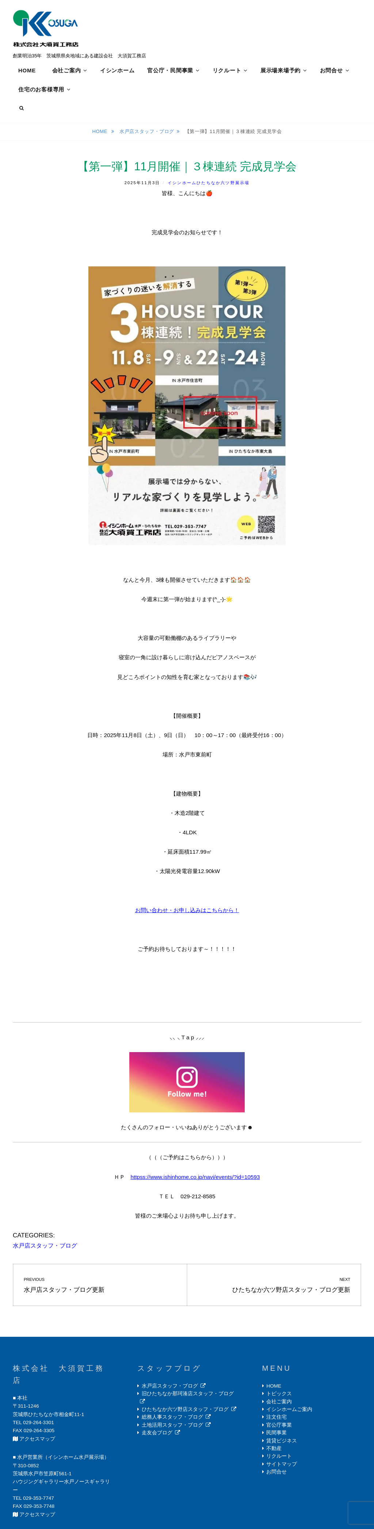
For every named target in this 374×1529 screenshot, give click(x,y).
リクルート (227, 70)
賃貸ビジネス (281, 1441)
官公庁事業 (279, 1426)
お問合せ (331, 70)
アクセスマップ (37, 1439)
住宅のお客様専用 (41, 89)
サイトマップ (281, 1465)
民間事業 (276, 1434)
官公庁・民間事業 (170, 70)
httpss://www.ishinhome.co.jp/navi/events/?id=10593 (195, 1178)
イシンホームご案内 (289, 1410)
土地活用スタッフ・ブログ (172, 1426)
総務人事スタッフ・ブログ (172, 1418)
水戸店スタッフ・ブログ (146, 132)
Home (100, 132)
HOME (27, 70)
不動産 (274, 1449)
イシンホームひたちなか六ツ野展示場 (208, 183)
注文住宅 (276, 1418)
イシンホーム (117, 70)
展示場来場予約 (280, 70)
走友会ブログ (157, 1434)
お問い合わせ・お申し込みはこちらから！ (187, 911)
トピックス (279, 1394)
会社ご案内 (66, 70)
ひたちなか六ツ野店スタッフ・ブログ (185, 1410)
